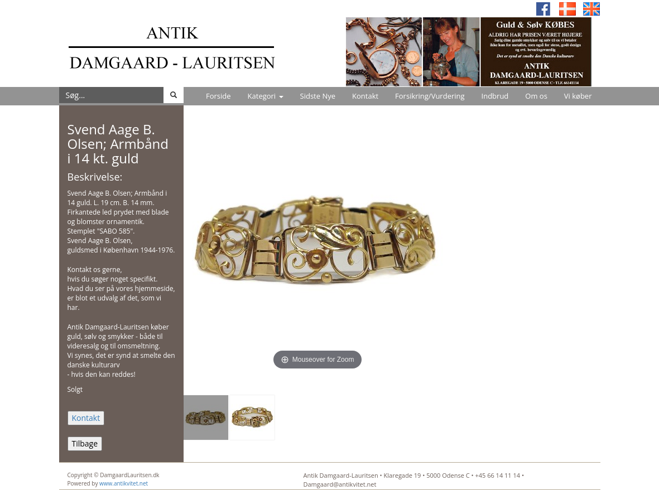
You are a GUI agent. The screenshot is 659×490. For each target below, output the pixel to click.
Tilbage (85, 443)
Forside (218, 96)
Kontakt (365, 96)
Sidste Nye (317, 96)
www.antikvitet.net (123, 483)
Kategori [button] (265, 96)
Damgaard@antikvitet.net (340, 484)
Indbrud (495, 96)
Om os (536, 96)
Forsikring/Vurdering (429, 96)
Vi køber (578, 96)
